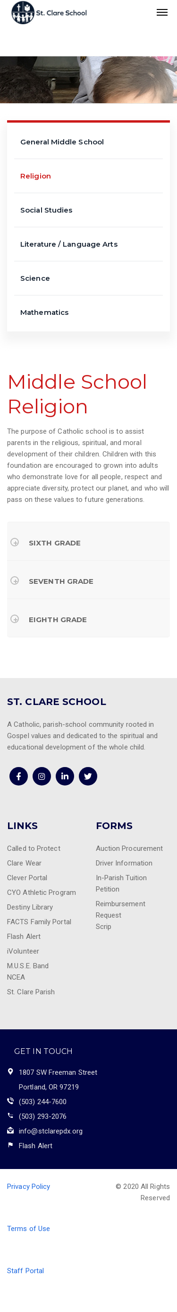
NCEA (16, 977)
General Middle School (62, 141)
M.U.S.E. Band (28, 966)
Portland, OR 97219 (49, 1087)
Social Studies (46, 209)
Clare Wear (24, 863)
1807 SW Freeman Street (58, 1072)
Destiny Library (30, 907)
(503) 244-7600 (43, 1102)
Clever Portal (27, 878)
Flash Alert (24, 936)
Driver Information (124, 863)
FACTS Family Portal (39, 922)
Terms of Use (28, 1228)
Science (35, 278)
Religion (35, 175)
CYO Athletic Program (41, 892)
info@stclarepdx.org (51, 1131)
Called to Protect (33, 848)
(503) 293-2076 (43, 1116)
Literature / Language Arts (69, 244)
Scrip (104, 926)
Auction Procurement (129, 848)
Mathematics (44, 312)
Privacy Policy (28, 1186)
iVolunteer (23, 951)
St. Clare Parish (31, 992)
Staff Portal (25, 1271)
